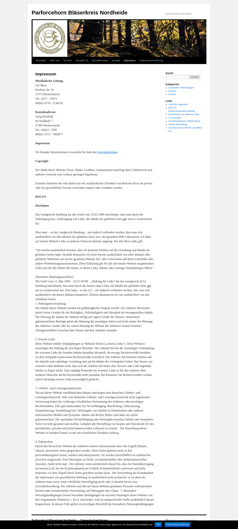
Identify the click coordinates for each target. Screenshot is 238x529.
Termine (67, 60)
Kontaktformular (107, 152)
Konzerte (172, 91)
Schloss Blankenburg (177, 124)
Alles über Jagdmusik (178, 104)
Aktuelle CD (81, 60)
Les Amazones (174, 117)
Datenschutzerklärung (151, 60)
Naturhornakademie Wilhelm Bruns (184, 121)
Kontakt (116, 60)
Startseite (41, 60)
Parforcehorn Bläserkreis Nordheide (79, 12)
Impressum (130, 60)
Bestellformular (100, 60)
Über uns (55, 60)
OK (158, 524)
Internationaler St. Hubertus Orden (184, 114)
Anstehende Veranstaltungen (181, 87)
